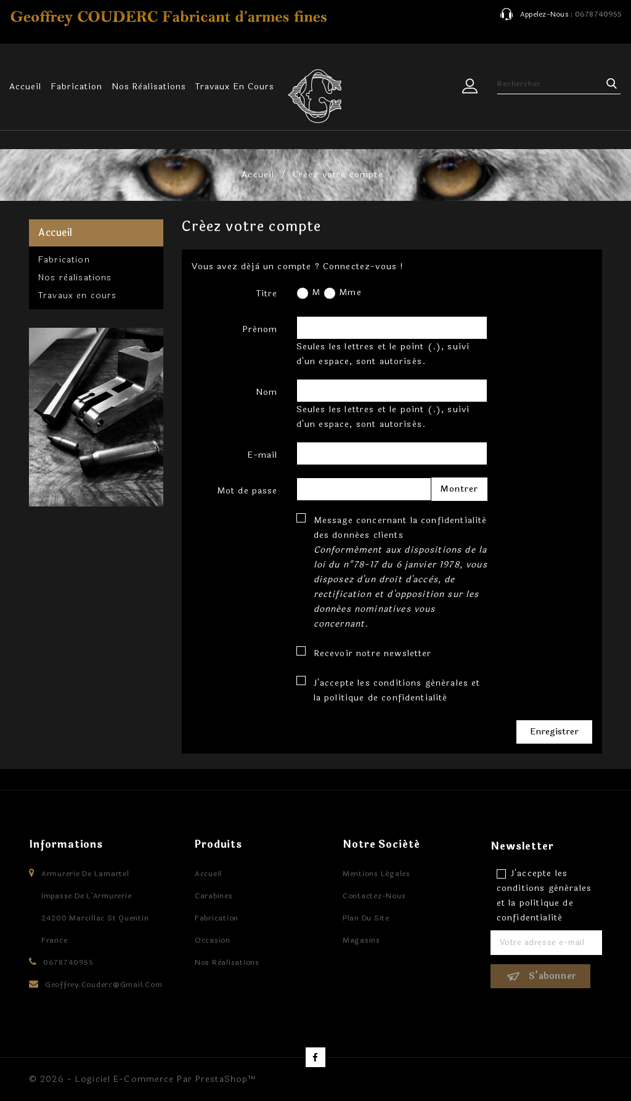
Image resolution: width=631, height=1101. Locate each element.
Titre (267, 293)
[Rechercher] (560, 83)
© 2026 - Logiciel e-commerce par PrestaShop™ (142, 1079)
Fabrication (76, 86)
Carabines (214, 895)
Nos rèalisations (149, 86)
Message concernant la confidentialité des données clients (400, 572)
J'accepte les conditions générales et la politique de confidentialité (397, 690)
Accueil (25, 86)
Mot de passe (247, 490)
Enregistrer (554, 731)
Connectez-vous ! (363, 266)
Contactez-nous (374, 895)
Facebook (315, 1057)
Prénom (260, 329)
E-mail (262, 455)
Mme (343, 292)
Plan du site (366, 918)
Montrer (459, 488)
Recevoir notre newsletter (373, 653)
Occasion (212, 940)
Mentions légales (376, 873)
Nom (266, 392)
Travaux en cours (234, 86)
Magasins (361, 940)
